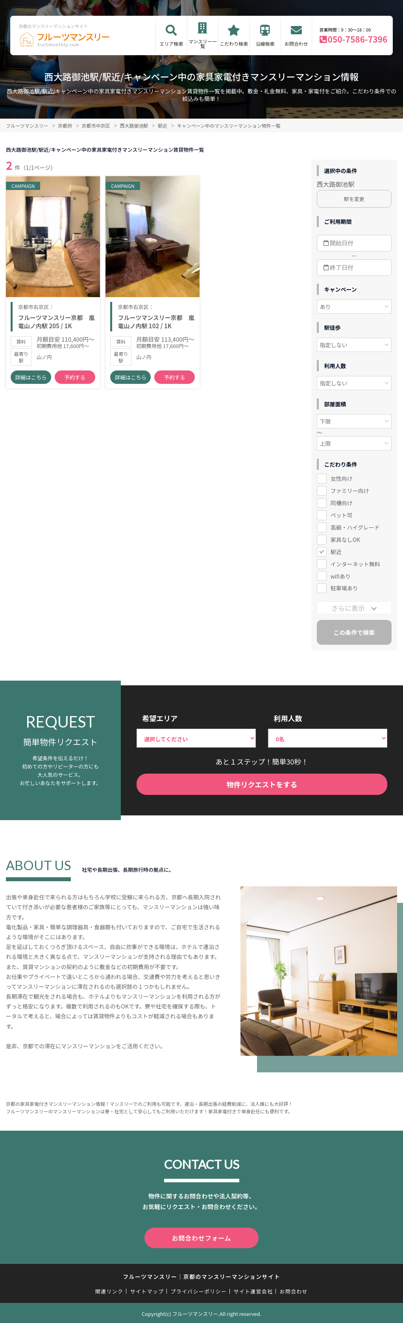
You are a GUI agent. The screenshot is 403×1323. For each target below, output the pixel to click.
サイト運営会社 (253, 1289)
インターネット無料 (355, 564)
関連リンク (109, 1289)
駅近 (336, 552)
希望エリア (159, 718)
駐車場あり (344, 588)
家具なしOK (345, 539)
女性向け (342, 478)
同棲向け (342, 503)
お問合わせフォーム (201, 1237)
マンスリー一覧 (203, 43)
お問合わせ (296, 43)
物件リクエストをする (262, 784)
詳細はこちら (30, 382)
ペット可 (342, 515)
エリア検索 (171, 43)
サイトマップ (147, 1289)
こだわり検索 (234, 43)
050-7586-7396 (358, 39)
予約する (75, 382)
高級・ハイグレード (355, 527)
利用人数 (288, 718)
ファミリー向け (350, 491)
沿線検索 (265, 43)
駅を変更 (354, 199)
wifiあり (341, 576)
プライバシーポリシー (198, 1289)
